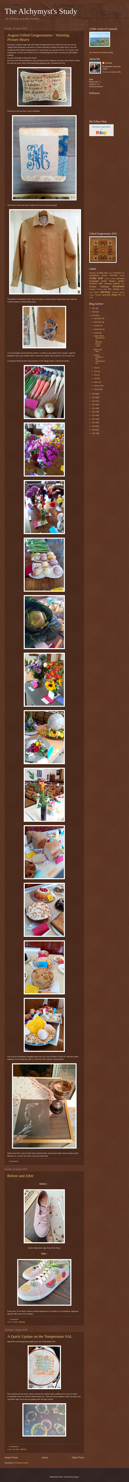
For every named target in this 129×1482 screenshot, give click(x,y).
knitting (116, 283)
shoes (15, 1322)
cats (123, 273)
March (96, 382)
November (98, 322)
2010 (94, 423)
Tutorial (98, 295)
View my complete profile (111, 72)
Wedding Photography (101, 52)
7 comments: (14, 1319)
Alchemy (92, 273)
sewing (116, 289)
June (96, 371)
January (97, 389)
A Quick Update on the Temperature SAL (39, 1336)
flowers (112, 281)
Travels (91, 295)
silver (91, 292)
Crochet (107, 278)
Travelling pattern (118, 292)
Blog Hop (103, 273)
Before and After (20, 1176)
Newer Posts (11, 1457)
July (95, 368)
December (98, 318)
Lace (122, 283)
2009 (94, 426)
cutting (112, 278)
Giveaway (108, 284)
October (97, 326)
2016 (94, 401)
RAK (105, 289)
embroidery (120, 278)
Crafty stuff (96, 278)
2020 (94, 312)
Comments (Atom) (21, 1463)
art (14, 1449)
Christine (108, 63)
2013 (94, 412)
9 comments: (14, 1161)
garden (121, 281)
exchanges (94, 281)
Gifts (101, 283)
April (96, 378)
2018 (94, 394)
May (95, 375)
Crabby (122, 275)
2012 (94, 415)
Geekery (93, 283)
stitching (22, 1322)
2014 (94, 408)
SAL (17, 1449)
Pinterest (100, 289)
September (98, 329)
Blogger (76, 1477)
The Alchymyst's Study (41, 11)
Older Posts (78, 1457)
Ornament (118, 286)
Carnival (117, 273)
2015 (94, 405)
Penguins (92, 289)
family (104, 281)
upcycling (106, 295)
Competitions (94, 275)
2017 (94, 397)
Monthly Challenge (99, 286)
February (97, 386)
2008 (94, 430)
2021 (94, 308)
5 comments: (14, 1447)
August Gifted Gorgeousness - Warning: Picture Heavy (99, 341)
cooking (104, 275)
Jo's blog (68, 50)
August (97, 333)
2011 (94, 419)
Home (45, 1457)
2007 (94, 433)
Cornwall (113, 275)
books (111, 273)
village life (116, 295)
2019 (94, 315)
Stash (96, 292)
